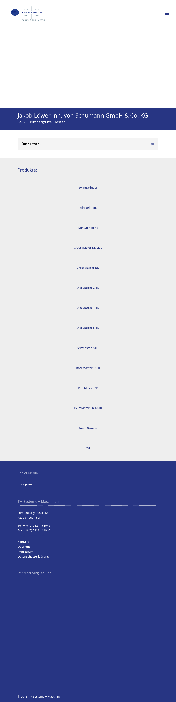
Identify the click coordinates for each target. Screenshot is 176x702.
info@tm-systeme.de (31, 535)
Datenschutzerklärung (33, 556)
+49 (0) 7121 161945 (36, 525)
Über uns (24, 546)
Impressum (25, 551)
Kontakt (23, 542)
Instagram (25, 484)
